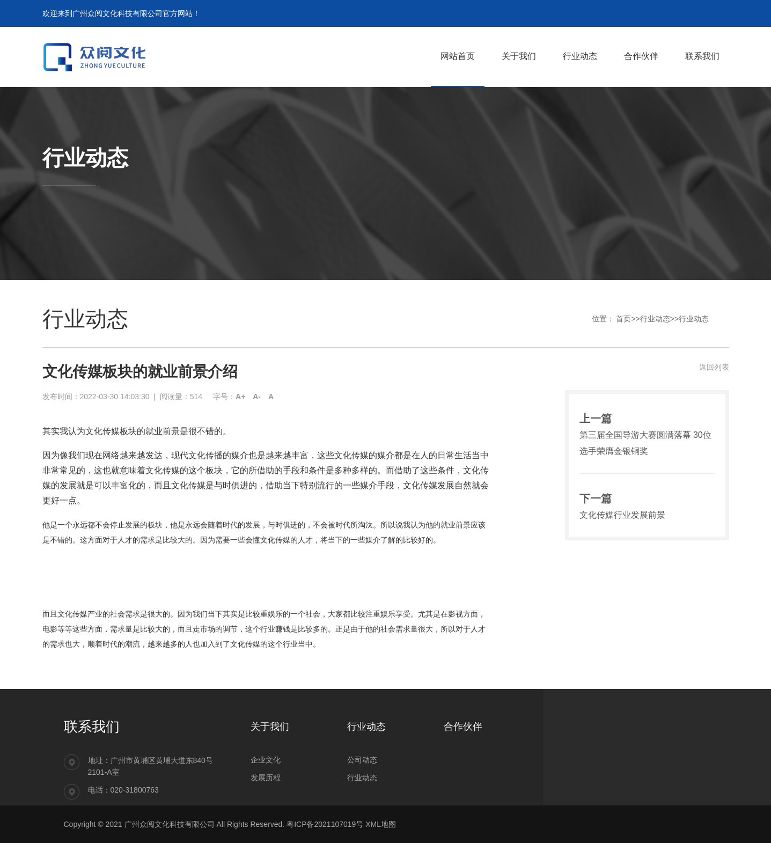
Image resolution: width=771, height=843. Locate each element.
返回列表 (714, 367)
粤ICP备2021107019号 (325, 824)
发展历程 (266, 777)
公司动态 (362, 760)
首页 (623, 318)
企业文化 (266, 760)
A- (257, 396)
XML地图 (380, 824)
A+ (240, 396)
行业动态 (655, 318)
